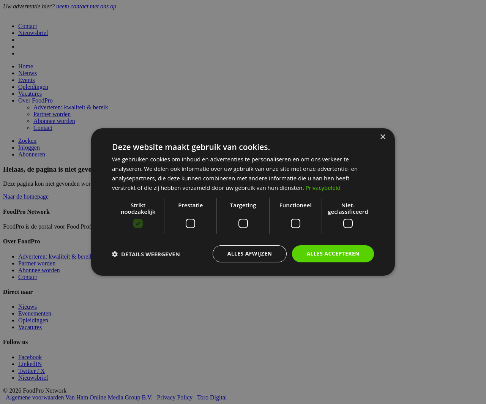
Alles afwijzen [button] (249, 253)
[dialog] (243, 202)
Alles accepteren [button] (333, 253)
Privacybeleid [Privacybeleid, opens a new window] (323, 187)
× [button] (382, 137)
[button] (146, 254)
